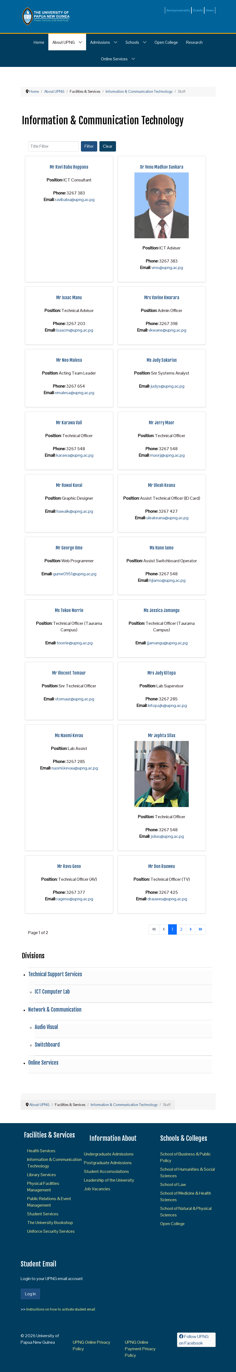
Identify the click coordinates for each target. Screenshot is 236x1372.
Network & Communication (54, 1009)
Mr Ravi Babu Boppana (69, 167)
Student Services (42, 1214)
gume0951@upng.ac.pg (74, 574)
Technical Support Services (55, 974)
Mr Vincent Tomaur (69, 673)
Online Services (43, 1062)
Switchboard (47, 1045)
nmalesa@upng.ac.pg (74, 392)
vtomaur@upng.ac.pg (74, 699)
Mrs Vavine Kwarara (161, 297)
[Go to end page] (200, 929)
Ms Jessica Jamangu (162, 610)
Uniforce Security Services (51, 1231)
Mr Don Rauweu (161, 866)
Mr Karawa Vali (69, 422)
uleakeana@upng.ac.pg (167, 518)
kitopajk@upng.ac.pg (167, 705)
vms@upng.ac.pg (167, 267)
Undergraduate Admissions (109, 1154)
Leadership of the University (109, 1180)
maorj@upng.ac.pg (167, 455)
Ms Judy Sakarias (162, 360)
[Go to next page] (190, 929)
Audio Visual (46, 1027)
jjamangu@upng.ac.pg (167, 643)
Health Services (41, 1151)
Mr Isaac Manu (69, 297)
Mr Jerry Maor (161, 422)
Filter (89, 146)
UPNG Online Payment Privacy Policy (140, 1348)
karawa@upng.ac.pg (74, 455)
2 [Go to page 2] (181, 929)
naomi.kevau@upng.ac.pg (75, 768)
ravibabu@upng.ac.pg (75, 199)
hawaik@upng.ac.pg (74, 511)
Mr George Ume (69, 548)
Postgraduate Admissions (108, 1163)
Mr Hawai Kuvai (69, 485)
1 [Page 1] (172, 929)
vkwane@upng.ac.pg (167, 330)
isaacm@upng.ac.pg (74, 330)
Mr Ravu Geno (69, 866)
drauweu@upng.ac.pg (167, 899)
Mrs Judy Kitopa (161, 673)
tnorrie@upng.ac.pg (75, 643)
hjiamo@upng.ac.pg (167, 580)
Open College (172, 1223)
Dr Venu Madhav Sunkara (161, 167)
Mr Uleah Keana (161, 485)
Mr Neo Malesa (69, 360)
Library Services (41, 1175)
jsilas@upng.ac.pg (167, 836)
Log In (30, 1294)
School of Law (173, 1184)
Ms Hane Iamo (162, 548)
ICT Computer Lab (52, 991)
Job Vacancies (97, 1189)
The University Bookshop (50, 1222)
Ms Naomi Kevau (69, 735)
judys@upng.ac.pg (167, 386)
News (210, 10)
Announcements (178, 10)
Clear (107, 146)
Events (198, 10)
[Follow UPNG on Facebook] (196, 1340)
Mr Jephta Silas (161, 735)
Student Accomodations (106, 1171)
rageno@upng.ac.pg (74, 899)
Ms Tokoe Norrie (69, 610)
